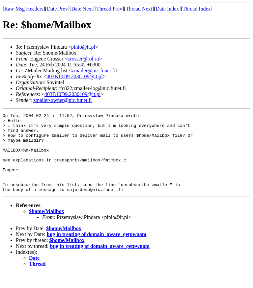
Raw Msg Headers (23, 9)
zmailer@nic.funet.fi (94, 70)
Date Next (82, 9)
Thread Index (197, 9)
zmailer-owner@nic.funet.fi (62, 100)
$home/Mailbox (46, 227)
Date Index (167, 9)
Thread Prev (109, 9)
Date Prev (57, 9)
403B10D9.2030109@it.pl (74, 76)
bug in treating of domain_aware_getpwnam (97, 250)
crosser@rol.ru (83, 58)
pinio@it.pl (83, 47)
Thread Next (139, 9)
